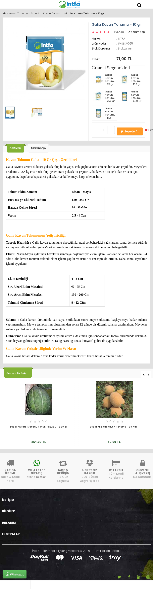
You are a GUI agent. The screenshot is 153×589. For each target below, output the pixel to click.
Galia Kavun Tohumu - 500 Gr (130, 96)
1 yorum (119, 32)
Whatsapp (15, 574)
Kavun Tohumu (18, 13)
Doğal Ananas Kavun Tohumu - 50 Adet (114, 426)
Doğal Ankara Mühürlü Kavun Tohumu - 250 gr (39, 426)
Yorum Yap (136, 32)
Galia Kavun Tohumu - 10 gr (84, 13)
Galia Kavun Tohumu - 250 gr (104, 96)
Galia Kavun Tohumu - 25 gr (104, 79)
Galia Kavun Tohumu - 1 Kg (104, 113)
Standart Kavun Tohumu (46, 13)
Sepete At (130, 131)
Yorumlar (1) (38, 148)
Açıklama (16, 148)
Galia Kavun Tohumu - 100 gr (130, 79)
